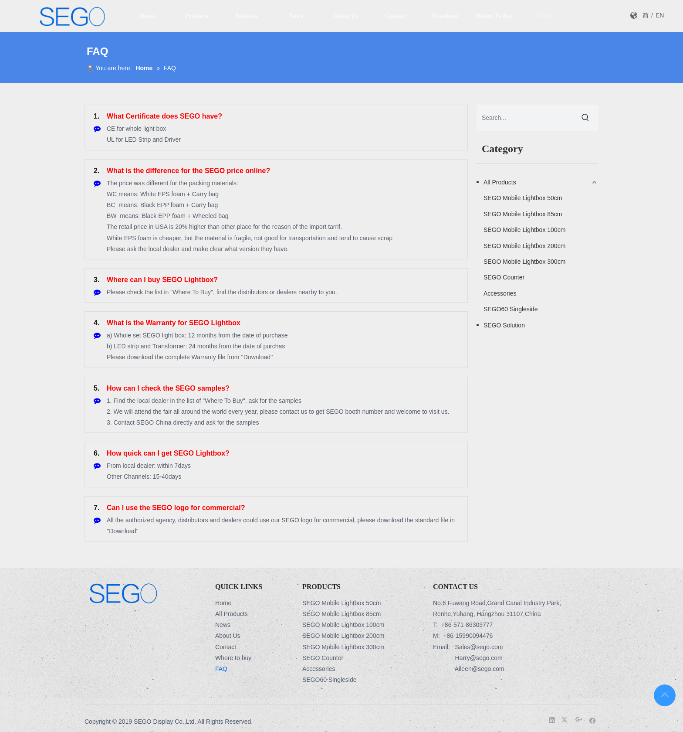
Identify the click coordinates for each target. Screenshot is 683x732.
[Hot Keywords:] (585, 118)
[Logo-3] (123, 593)
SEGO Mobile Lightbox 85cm (523, 214)
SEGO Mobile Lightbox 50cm (523, 197)
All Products (500, 182)
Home (223, 602)
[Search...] (524, 118)
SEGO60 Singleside (511, 309)
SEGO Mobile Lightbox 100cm (524, 229)
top (665, 694)
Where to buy (233, 657)
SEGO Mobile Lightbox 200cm (524, 245)
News (222, 624)
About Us (227, 635)
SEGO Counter (504, 277)
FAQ (221, 668)
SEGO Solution (504, 325)
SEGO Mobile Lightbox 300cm (524, 261)
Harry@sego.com (479, 657)
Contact (225, 646)
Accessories (500, 293)
